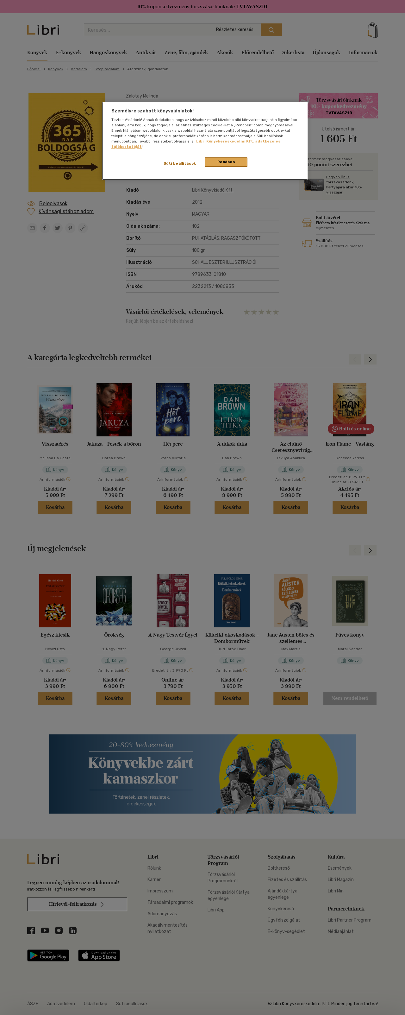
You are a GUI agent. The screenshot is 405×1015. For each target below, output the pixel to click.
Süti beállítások (180, 163)
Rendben (226, 162)
